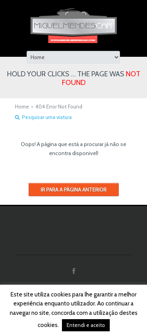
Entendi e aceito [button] (86, 325)
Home (22, 106)
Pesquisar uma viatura (47, 117)
